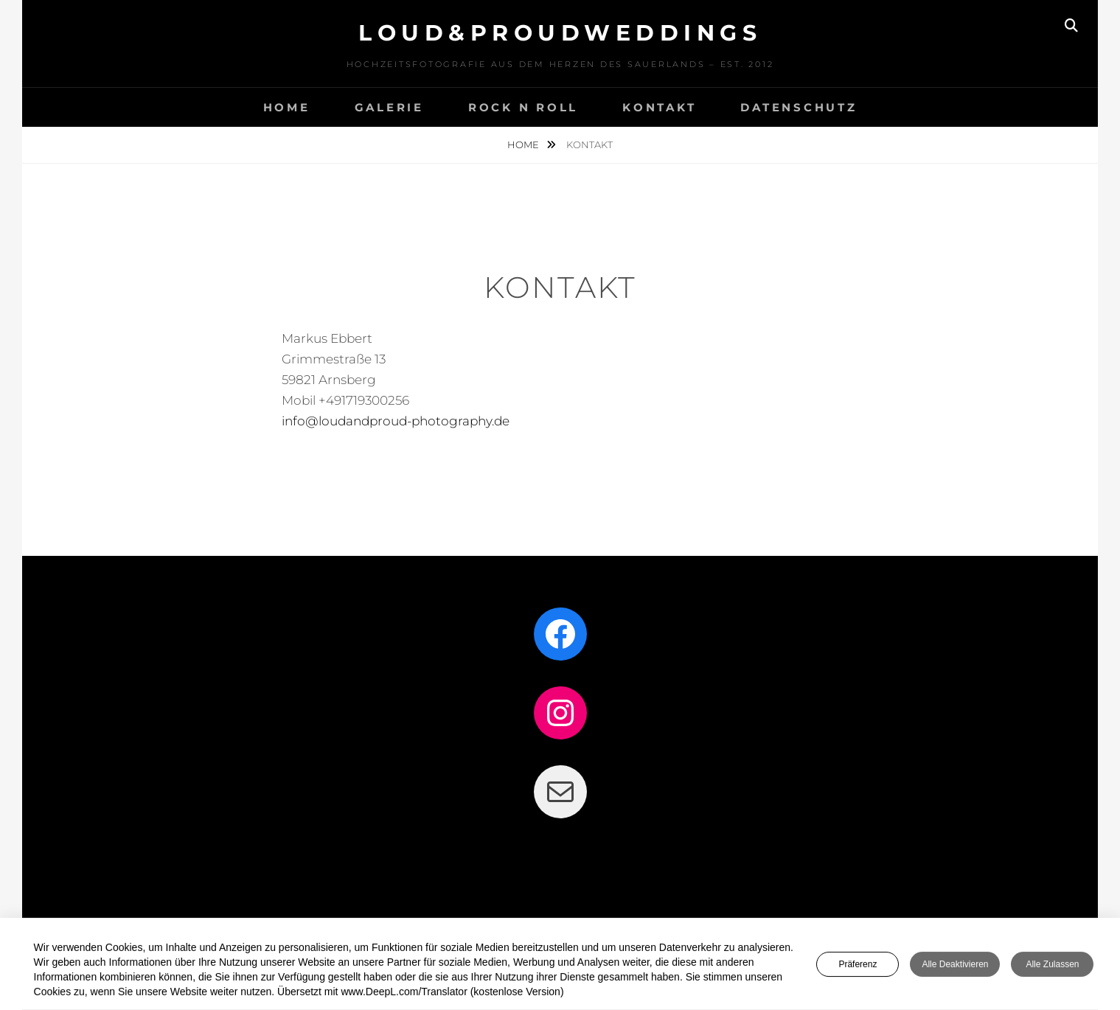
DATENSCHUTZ (798, 107)
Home (524, 144)
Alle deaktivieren (955, 967)
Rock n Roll (523, 107)
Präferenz (857, 967)
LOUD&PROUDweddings (560, 32)
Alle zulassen (1052, 967)
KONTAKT (659, 107)
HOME (286, 107)
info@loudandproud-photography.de (395, 421)
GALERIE (389, 107)
